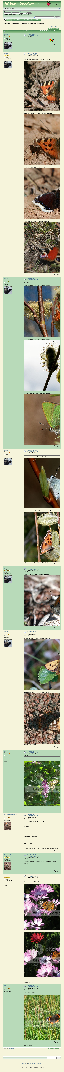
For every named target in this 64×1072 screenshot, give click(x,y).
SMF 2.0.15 (24, 1063)
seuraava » (58, 26)
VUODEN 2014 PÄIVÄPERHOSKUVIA (33, 35)
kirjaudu (12, 11)
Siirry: (45, 1058)
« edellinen (51, 26)
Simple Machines (38, 1063)
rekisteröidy (18, 11)
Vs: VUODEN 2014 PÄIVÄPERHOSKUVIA (33, 53)
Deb (5, 751)
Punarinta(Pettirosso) (10, 814)
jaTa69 (6, 34)
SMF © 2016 (31, 1063)
